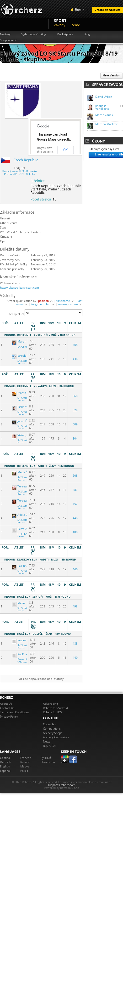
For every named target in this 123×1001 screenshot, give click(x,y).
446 (75, 569)
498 (75, 606)
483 (75, 490)
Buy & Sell (49, 746)
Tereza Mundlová (26, 486)
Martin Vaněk (104, 115)
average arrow (70, 304)
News (46, 741)
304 (75, 438)
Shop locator (8, 40)
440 (75, 658)
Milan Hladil (23, 603)
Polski (24, 771)
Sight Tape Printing (33, 34)
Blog (87, 34)
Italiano (25, 762)
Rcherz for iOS (52, 712)
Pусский (46, 758)
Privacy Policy (9, 717)
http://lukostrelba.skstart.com (19, 288)
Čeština (5, 758)
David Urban (103, 97)
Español (5, 771)
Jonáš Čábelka (24, 421)
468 (75, 345)
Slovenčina (48, 762)
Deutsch (5, 762)
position (45, 301)
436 (75, 359)
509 (75, 424)
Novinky (5, 34)
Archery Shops (52, 733)
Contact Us (7, 708)
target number (43, 304)
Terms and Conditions (14, 712)
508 (75, 476)
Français (26, 758)
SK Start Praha (22, 362)
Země (75, 25)
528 (75, 410)
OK (65, 150)
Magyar (25, 766)
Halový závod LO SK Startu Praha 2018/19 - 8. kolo (19, 172)
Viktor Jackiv (23, 435)
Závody (59, 25)
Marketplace (65, 34)
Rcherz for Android (55, 708)
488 (75, 643)
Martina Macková (106, 124)
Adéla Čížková (24, 515)
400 (75, 532)
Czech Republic (25, 159)
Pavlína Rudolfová (27, 654)
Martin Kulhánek (26, 341)
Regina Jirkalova (25, 640)
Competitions (52, 728)
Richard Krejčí (24, 407)
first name (65, 301)
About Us (6, 704)
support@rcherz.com (61, 785)
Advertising (50, 704)
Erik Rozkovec (24, 566)
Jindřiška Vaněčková (102, 107)
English (5, 766)
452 (75, 504)
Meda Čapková (25, 472)
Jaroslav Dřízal (24, 356)
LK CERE (22, 346)
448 (75, 518)
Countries (49, 724)
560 (75, 396)
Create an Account (107, 10)
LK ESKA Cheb (22, 535)
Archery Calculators (56, 737)
